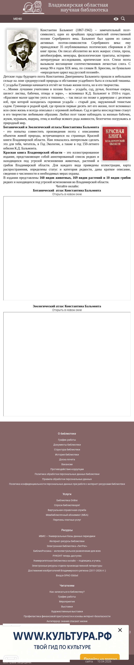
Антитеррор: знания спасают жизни (67, 621)
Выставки (67, 606)
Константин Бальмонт (56, 30)
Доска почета (67, 459)
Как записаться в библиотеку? (67, 591)
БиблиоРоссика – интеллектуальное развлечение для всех (67, 551)
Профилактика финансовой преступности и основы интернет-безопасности (67, 616)
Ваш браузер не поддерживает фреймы (67, 248)
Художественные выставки (67, 611)
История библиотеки (67, 454)
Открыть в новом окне (67, 194)
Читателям (67, 585)
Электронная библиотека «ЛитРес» (67, 546)
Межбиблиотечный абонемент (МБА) (67, 515)
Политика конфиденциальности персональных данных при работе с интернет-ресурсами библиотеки (67, 484)
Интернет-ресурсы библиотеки (67, 541)
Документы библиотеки (67, 444)
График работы (67, 439)
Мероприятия (67, 601)
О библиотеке (67, 433)
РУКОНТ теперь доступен (67, 555)
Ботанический (13, 127)
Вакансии (67, 464)
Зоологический (39, 127)
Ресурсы (67, 530)
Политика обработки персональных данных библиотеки (67, 474)
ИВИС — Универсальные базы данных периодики (67, 536)
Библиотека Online (67, 500)
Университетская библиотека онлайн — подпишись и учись (67, 560)
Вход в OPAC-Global (67, 575)
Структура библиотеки (67, 449)
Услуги (67, 494)
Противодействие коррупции (67, 469)
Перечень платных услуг (67, 519)
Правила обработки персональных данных (67, 479)
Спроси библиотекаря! (67, 505)
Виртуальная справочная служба (67, 510)
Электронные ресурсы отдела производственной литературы (67, 565)
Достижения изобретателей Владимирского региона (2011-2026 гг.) (67, 570)
